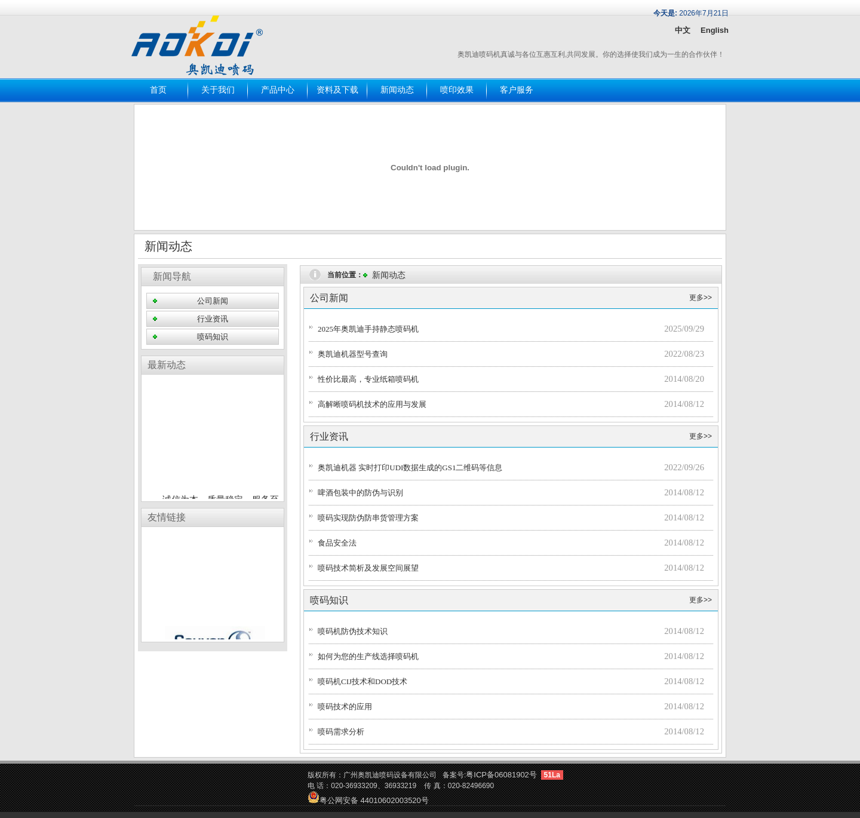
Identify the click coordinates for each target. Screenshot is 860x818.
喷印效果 (457, 89)
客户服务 (516, 89)
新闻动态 (397, 89)
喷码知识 (212, 336)
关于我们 (218, 89)
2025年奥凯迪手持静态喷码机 (368, 328)
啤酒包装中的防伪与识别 (360, 492)
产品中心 (277, 89)
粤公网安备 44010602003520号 (368, 800)
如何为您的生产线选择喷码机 (368, 656)
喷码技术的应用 (345, 706)
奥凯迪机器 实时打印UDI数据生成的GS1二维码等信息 (410, 467)
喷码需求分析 (341, 731)
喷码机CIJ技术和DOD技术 (362, 681)
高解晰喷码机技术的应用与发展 (372, 404)
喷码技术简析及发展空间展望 (368, 567)
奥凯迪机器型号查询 (353, 354)
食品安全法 (337, 542)
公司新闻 (212, 300)
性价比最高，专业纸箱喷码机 (368, 379)
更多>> (700, 297)
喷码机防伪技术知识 (353, 631)
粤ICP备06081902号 (501, 774)
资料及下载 (337, 89)
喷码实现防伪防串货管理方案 (368, 517)
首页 (158, 89)
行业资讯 (212, 318)
